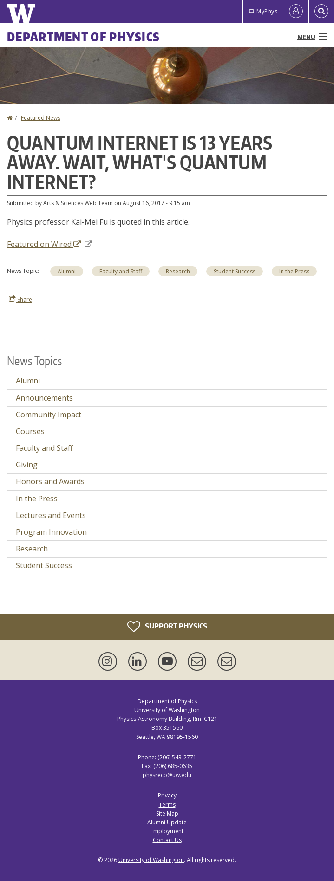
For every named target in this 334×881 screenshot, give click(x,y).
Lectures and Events (51, 515)
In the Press (37, 498)
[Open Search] (321, 11)
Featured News (40, 118)
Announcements (44, 398)
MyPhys (263, 11)
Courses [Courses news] (30, 431)
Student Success (44, 565)
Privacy (167, 795)
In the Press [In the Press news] (294, 271)
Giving (27, 465)
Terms (167, 805)
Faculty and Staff (44, 448)
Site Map (167, 813)
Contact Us (167, 840)
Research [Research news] (178, 271)
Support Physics (167, 626)
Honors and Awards (50, 481)
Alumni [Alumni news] (67, 271)
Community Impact (48, 414)
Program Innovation (51, 532)
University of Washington (151, 860)
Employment (167, 831)
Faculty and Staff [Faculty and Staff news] (120, 271)
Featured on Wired (49, 244)
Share (20, 299)
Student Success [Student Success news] (234, 271)
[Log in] (295, 11)
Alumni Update (167, 822)
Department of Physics (83, 37)
